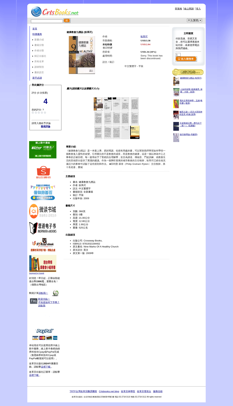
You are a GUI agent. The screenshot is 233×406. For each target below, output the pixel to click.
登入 (198, 8)
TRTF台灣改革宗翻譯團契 (83, 391)
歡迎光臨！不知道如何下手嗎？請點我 (49, 302)
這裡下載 (46, 366)
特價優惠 (37, 34)
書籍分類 (38, 45)
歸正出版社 (39, 56)
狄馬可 (144, 36)
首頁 (34, 28)
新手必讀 (37, 77)
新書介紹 (38, 39)
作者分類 (38, 50)
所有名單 (38, 61)
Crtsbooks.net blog (109, 391)
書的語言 (38, 72)
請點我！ (43, 293)
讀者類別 (38, 67)
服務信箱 (158, 391)
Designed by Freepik (36, 273)
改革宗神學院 (128, 391)
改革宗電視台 (144, 391)
